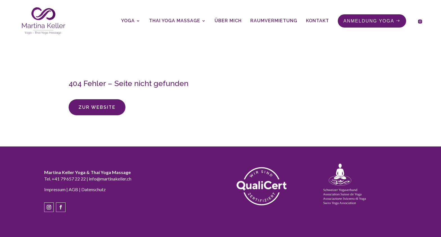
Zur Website (97, 107)
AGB (73, 189)
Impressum (55, 189)
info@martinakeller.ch (110, 178)
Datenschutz (93, 189)
